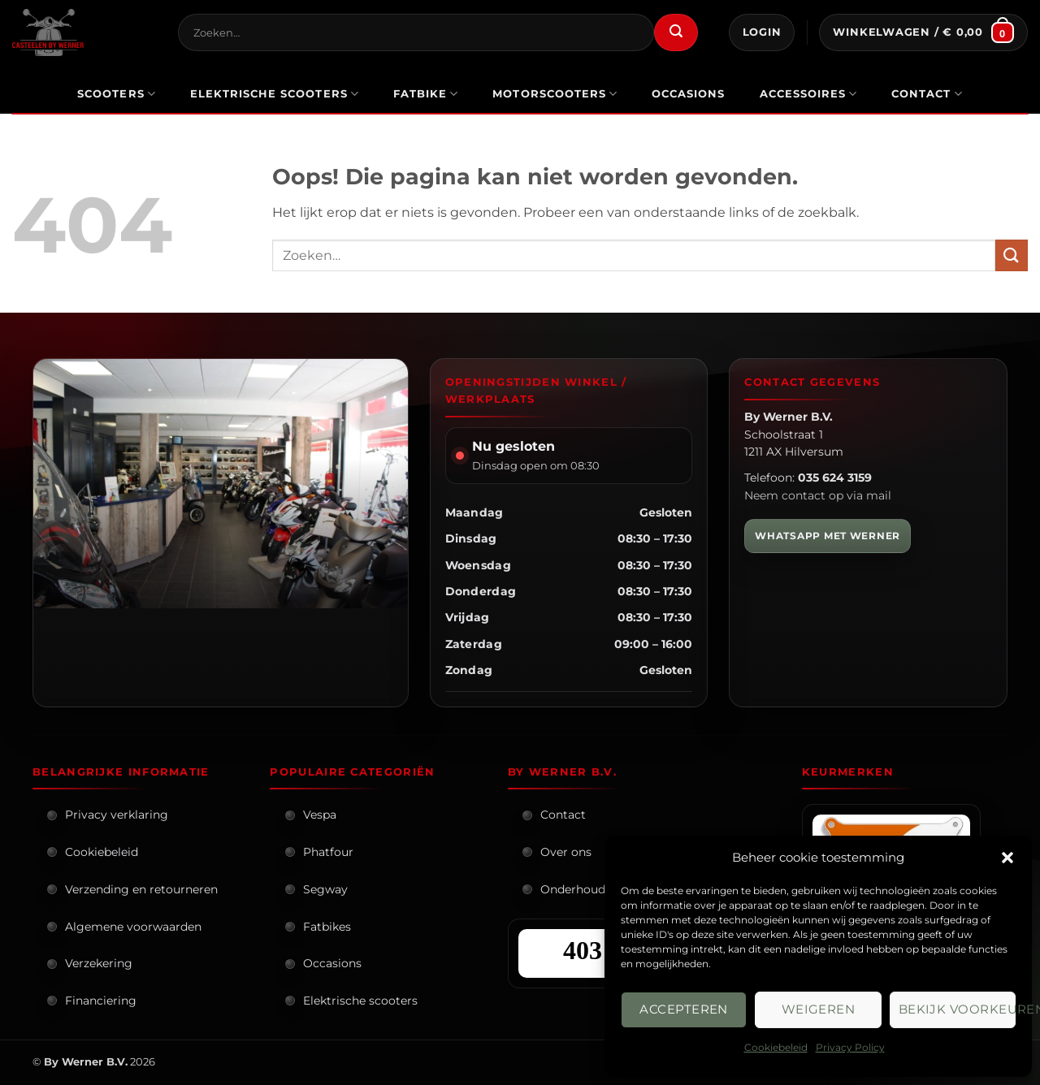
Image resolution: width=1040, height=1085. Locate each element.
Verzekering (98, 963)
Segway (325, 889)
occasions (688, 93)
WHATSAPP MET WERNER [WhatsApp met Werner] (827, 536)
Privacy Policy (850, 1047)
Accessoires (809, 94)
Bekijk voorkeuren (957, 1009)
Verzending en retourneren (141, 889)
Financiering (100, 1000)
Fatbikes (327, 926)
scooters (116, 94)
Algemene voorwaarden (133, 926)
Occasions (332, 963)
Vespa (319, 814)
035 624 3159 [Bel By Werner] (835, 477)
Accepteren (683, 1009)
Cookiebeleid (776, 1047)
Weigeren (819, 1009)
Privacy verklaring (116, 814)
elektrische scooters (274, 94)
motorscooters (555, 94)
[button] (1007, 857)
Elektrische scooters (360, 1000)
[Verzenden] (676, 32)
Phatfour (328, 852)
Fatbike (426, 94)
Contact (927, 94)
